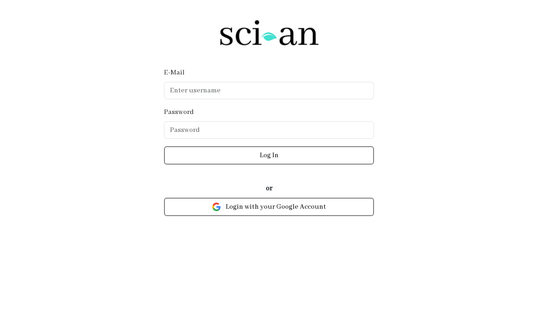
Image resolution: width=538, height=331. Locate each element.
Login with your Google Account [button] (269, 206)
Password (179, 112)
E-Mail (174, 72)
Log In (269, 155)
